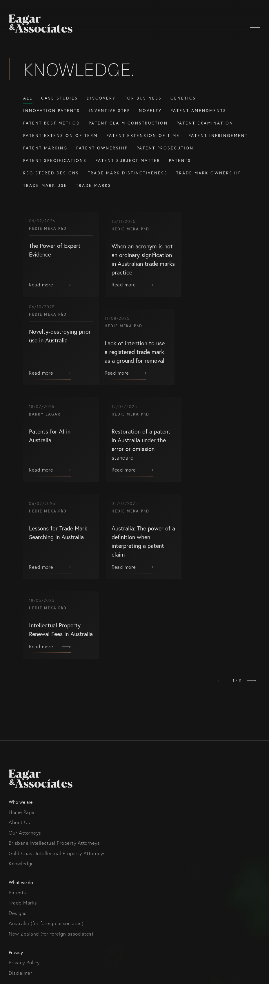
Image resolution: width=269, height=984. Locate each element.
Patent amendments (198, 110)
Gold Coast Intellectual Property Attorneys (57, 693)
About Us (19, 662)
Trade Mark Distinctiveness (128, 173)
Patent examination (205, 123)
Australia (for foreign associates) (46, 763)
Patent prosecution (165, 148)
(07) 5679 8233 (26, 851)
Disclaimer (20, 812)
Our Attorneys (25, 672)
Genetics (183, 98)
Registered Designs (51, 173)
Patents (180, 160)
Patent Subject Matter (127, 160)
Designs (18, 753)
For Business (143, 98)
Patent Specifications (55, 160)
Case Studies (59, 98)
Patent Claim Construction (128, 123)
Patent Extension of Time (143, 135)
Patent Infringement (218, 135)
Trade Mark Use (45, 185)
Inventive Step (109, 110)
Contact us (21, 841)
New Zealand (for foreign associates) (51, 773)
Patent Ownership (102, 148)
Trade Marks (93, 185)
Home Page (21, 652)
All (27, 98)
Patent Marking (45, 148)
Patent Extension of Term (60, 135)
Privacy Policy (24, 802)
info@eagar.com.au (30, 862)
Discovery (101, 98)
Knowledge (21, 703)
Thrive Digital (39, 945)
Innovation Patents (51, 110)
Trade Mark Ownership (208, 173)
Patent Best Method (51, 123)
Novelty (150, 110)
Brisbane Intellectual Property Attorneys (54, 683)
